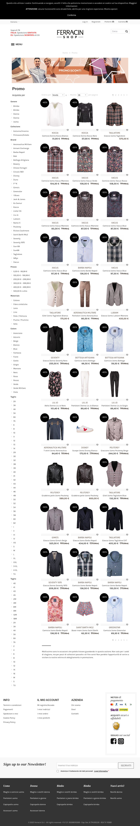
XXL (15, 562)
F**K (15, 183)
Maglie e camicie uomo (13, 792)
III (14, 535)
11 (14, 437)
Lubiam (114, 312)
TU (14, 574)
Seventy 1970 (55, 582)
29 (14, 452)
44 (14, 488)
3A (14, 405)
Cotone (16, 300)
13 (14, 444)
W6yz (15, 258)
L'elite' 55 (17, 211)
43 (14, 484)
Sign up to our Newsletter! (24, 764)
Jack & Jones (19, 199)
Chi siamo (75, 705)
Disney (84, 447)
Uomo (16, 122)
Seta (15, 324)
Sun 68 (16, 246)
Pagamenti (8, 709)
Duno (15, 180)
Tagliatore (114, 133)
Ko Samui (17, 203)
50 (14, 499)
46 (14, 491)
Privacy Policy (9, 722)
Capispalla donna (38, 804)
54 (14, 507)
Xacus (55, 178)
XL (14, 558)
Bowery (16, 164)
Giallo (16, 361)
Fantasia (17, 353)
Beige (15, 341)
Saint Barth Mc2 (84, 627)
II (14, 531)
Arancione (17, 333)
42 (14, 480)
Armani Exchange (21, 148)
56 (14, 511)
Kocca (55, 133)
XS (14, 543)
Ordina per (46, 95)
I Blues (16, 195)
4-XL (15, 570)
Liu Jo (55, 402)
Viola (15, 392)
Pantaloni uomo (10, 798)
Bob (15, 156)
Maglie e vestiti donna (40, 792)
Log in (85, 22)
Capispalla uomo (10, 804)
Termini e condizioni (12, 705)
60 (14, 519)
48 (14, 495)
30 (14, 456)
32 (14, 460)
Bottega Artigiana (84, 357)
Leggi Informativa (101, 771)
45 (14, 595)
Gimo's (55, 537)
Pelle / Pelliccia (20, 316)
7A (14, 421)
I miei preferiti (43, 718)
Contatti (75, 714)
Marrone (17, 368)
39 (14, 468)
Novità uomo (116, 798)
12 (14, 440)
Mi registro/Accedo (45, 705)
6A (14, 417)
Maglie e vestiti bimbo (67, 792)
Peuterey (114, 447)
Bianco (16, 345)
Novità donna (116, 792)
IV (14, 539)
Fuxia (15, 357)
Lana (15, 308)
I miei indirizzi (43, 709)
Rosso (16, 380)
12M (15, 615)
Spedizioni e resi (10, 714)
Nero (15, 372)
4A (14, 409)
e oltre (20, 291)
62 (14, 523)
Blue (15, 349)
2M (14, 599)
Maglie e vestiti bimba (93, 792)
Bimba (16, 106)
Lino (15, 312)
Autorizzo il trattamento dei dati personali (84, 771)
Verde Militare (19, 388)
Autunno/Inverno (21, 131)
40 (14, 472)
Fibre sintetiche (20, 304)
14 (14, 448)
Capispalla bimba (91, 804)
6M (14, 607)
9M (14, 611)
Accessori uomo (10, 810)
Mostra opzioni (111, 9)
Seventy (55, 357)
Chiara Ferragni (20, 168)
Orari (73, 709)
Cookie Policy (9, 718)
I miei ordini (42, 714)
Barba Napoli (85, 268)
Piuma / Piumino (20, 320)
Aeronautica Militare (85, 312)
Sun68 (16, 250)
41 (14, 476)
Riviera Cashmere (21, 231)
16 (14, 673)
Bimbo (16, 110)
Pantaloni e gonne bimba (95, 798)
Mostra (73, 95)
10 (14, 433)
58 (14, 515)
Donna (16, 114)
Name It (16, 223)
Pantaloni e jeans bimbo (68, 798)
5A (14, 413)
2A (14, 401)
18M (15, 619)
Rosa (15, 376)
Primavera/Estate (21, 135)
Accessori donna (37, 810)
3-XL (15, 566)
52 (14, 503)
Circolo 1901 (18, 172)
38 (14, 464)
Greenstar (114, 627)
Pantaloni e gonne (38, 798)
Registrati (96, 22)
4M (14, 603)
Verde (15, 384)
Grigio (16, 364)
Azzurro (16, 337)
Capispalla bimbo (65, 804)
